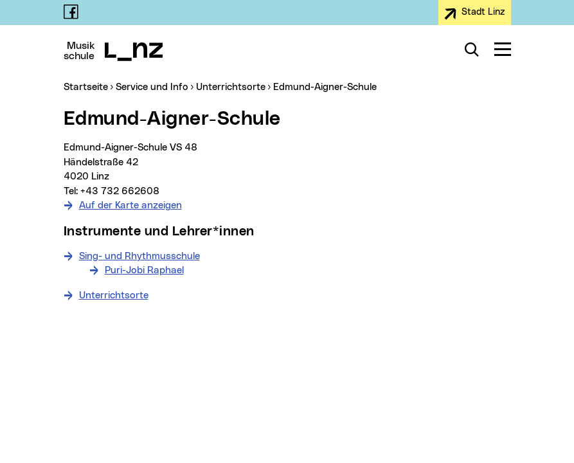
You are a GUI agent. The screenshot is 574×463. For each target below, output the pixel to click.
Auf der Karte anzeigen (130, 205)
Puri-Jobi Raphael (144, 270)
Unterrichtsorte (113, 295)
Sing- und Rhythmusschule (139, 256)
